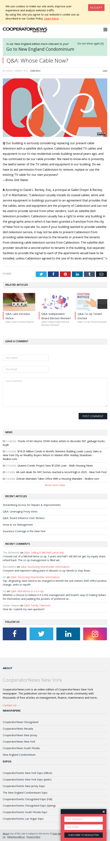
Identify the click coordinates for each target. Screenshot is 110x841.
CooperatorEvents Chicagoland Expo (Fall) (27, 799)
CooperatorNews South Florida (21, 748)
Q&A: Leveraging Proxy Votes (20, 511)
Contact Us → (11, 705)
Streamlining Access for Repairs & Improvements (32, 505)
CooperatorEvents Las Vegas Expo (23, 818)
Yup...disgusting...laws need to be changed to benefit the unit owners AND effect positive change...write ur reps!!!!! (55, 582)
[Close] (96, 7)
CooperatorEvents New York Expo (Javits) (27, 779)
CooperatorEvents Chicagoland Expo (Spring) (29, 805)
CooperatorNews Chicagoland (20, 722)
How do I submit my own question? (24, 609)
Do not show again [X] (90, 43)
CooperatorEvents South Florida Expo (25, 812)
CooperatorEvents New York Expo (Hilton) (27, 773)
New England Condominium (19, 754)
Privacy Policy (33, 836)
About (7, 668)
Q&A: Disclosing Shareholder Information (45, 566)
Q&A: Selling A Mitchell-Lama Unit (44, 552)
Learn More (51, 18)
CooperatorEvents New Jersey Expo (24, 786)
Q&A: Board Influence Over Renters (24, 518)
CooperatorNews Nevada (18, 728)
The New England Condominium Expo (25, 792)
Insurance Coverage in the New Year (24, 531)
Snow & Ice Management (18, 524)
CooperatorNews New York (19, 741)
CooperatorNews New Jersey (20, 735)
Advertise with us (16, 836)
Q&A (105, 70)
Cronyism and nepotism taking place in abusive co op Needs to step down (46, 570)
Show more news (55, 485)
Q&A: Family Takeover (37, 605)
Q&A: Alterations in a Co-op (27, 591)
